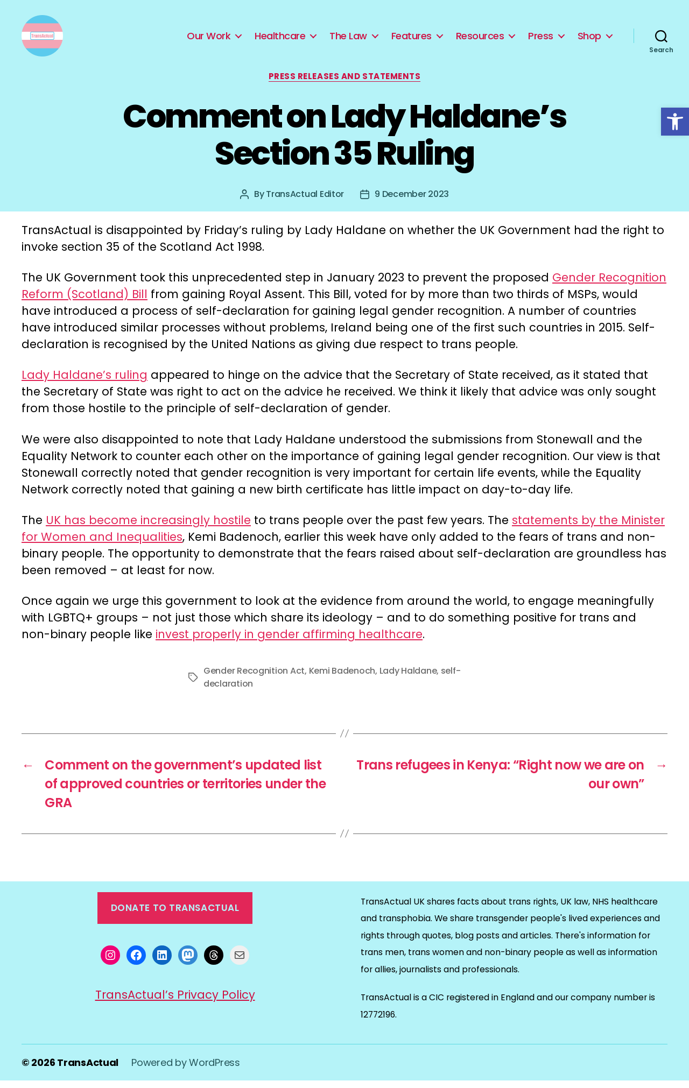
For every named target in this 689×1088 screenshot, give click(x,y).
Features (411, 39)
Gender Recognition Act (254, 678)
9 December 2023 (412, 201)
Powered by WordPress (185, 1070)
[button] (675, 122)
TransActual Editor (305, 201)
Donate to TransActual (175, 914)
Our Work (208, 39)
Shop (589, 39)
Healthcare (280, 39)
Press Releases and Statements (345, 84)
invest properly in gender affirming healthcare (289, 641)
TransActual (87, 1070)
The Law (348, 39)
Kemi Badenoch (342, 678)
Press (540, 39)
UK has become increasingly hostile (148, 527)
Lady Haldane (408, 678)
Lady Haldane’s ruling (84, 382)
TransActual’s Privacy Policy (175, 1001)
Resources (480, 39)
